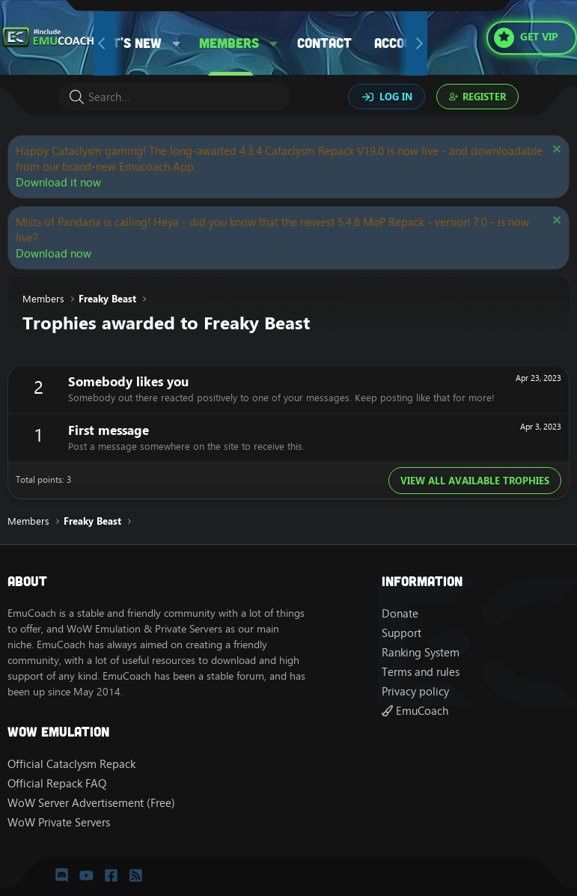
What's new (123, 42)
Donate (400, 613)
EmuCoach (415, 711)
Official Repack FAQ (56, 783)
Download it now (58, 182)
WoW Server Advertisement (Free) (91, 803)
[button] (177, 43)
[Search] (174, 97)
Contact (324, 42)
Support (401, 633)
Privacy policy (415, 691)
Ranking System (421, 652)
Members (229, 42)
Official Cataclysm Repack (71, 764)
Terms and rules (421, 672)
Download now (53, 253)
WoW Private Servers (58, 822)
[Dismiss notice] (555, 151)
